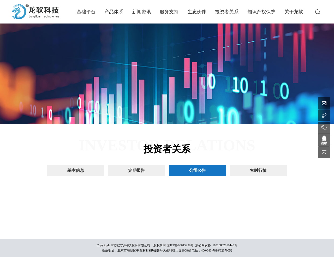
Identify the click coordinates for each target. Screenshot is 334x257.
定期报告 (136, 170)
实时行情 (258, 170)
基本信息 (75, 170)
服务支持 (169, 11)
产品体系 (113, 11)
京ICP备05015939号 (180, 245)
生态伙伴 (196, 11)
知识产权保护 (261, 11)
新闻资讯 (141, 11)
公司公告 (197, 170)
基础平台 (86, 11)
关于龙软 (293, 11)
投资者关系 (226, 11)
